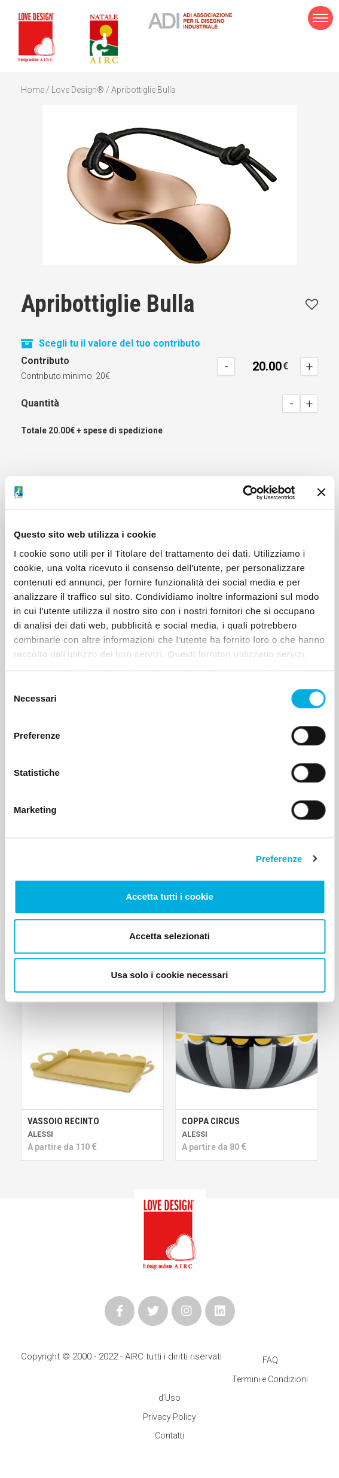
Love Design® (77, 90)
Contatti (169, 1435)
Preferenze (279, 859)
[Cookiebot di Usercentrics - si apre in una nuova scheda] (242, 492)
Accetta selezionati (169, 936)
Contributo (45, 360)
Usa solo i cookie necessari (169, 975)
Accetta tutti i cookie (169, 896)
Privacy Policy (169, 1417)
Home (32, 90)
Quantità (40, 403)
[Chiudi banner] (321, 492)
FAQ (270, 1360)
